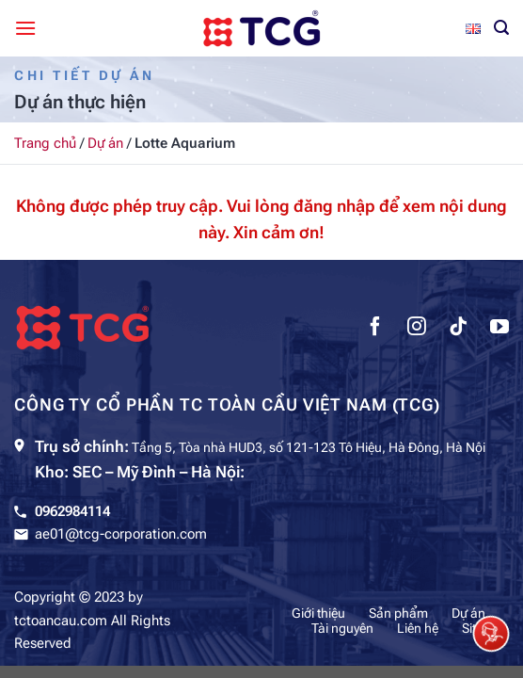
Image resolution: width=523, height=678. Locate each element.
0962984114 (72, 511)
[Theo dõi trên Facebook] (375, 328)
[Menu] (25, 28)
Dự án (105, 143)
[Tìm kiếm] (501, 27)
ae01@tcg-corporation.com (121, 533)
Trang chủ (45, 143)
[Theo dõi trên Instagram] (416, 328)
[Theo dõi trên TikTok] (458, 328)
